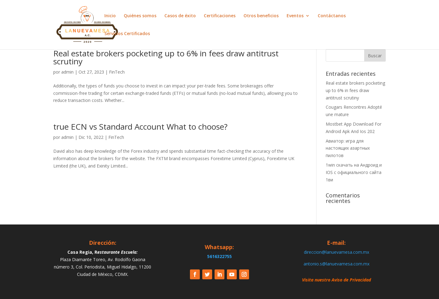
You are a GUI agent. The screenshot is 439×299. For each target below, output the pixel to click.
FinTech (117, 72)
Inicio (110, 16)
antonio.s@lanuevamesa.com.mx (336, 264)
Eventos (295, 16)
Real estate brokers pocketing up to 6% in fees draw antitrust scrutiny (166, 57)
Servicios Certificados (127, 33)
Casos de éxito (180, 16)
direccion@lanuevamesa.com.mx (336, 252)
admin (67, 72)
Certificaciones (220, 16)
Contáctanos (332, 16)
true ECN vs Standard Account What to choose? (140, 126)
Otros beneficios (261, 16)
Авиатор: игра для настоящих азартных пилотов (348, 148)
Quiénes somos (140, 16)
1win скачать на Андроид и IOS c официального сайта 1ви (354, 172)
